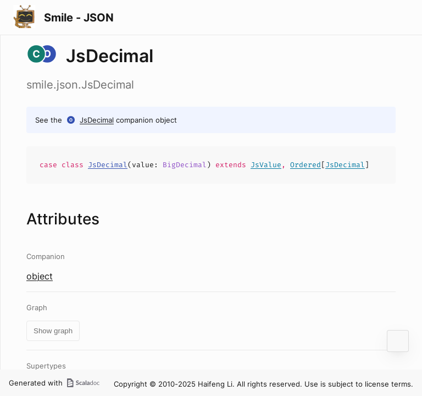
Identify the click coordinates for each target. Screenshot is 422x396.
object (39, 276)
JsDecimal (97, 120)
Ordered (305, 164)
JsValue (266, 164)
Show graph (53, 331)
